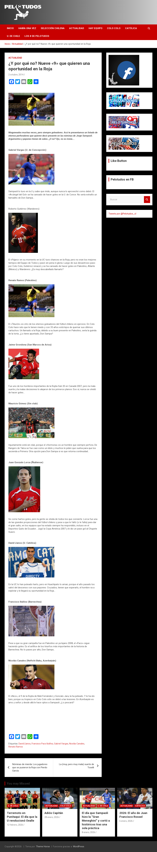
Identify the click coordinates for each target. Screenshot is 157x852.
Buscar (147, 199)
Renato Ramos (15, 746)
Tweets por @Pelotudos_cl (122, 213)
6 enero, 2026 (126, 821)
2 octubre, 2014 (15, 74)
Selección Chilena (53, 28)
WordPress (78, 846)
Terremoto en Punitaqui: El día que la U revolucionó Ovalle (22, 816)
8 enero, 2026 (88, 832)
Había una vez (27, 28)
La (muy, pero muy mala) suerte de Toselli (76, 766)
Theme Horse (43, 846)
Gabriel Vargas (61, 743)
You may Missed (18, 783)
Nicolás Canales (76, 743)
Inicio (10, 28)
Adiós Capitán (53, 813)
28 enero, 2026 (51, 817)
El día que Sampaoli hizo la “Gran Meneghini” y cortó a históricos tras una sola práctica (96, 820)
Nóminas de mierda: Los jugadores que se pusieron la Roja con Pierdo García (29, 767)
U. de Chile (13, 36)
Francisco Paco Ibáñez (42, 743)
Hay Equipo (95, 28)
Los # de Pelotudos (37, 36)
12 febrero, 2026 (15, 825)
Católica (131, 28)
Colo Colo (114, 28)
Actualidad (76, 28)
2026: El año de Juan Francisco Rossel (133, 815)
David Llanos (25, 743)
